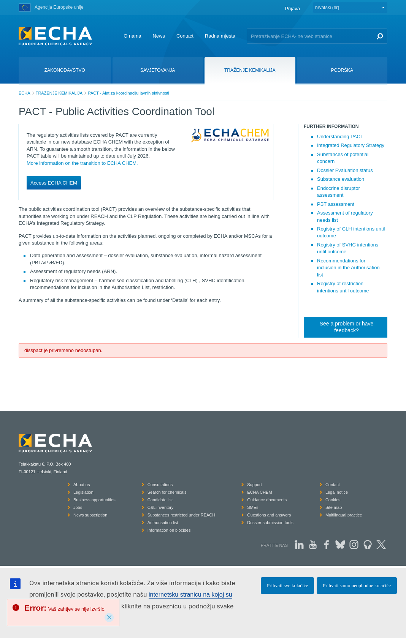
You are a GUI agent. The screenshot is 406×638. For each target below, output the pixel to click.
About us (81, 484)
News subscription (90, 515)
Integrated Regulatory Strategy (350, 145)
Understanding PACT (340, 136)
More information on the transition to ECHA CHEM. (82, 163)
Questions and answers (269, 515)
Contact (184, 36)
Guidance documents (267, 499)
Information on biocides (169, 530)
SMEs (252, 507)
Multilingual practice (343, 515)
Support (254, 484)
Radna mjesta (220, 36)
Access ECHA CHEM (53, 183)
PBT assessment (335, 204)
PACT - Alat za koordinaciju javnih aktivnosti (128, 93)
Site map (333, 507)
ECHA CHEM (259, 492)
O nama (132, 36)
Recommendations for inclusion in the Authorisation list (348, 268)
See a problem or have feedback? (347, 327)
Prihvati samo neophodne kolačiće (357, 585)
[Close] (109, 617)
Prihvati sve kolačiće (287, 585)
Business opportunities (94, 499)
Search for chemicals (167, 492)
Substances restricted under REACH (181, 515)
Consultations (160, 484)
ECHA (24, 93)
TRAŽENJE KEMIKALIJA (59, 93)
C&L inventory (160, 507)
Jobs (77, 507)
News (158, 36)
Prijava (292, 8)
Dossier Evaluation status (345, 170)
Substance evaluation (340, 179)
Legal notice (336, 492)
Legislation (83, 492)
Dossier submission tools (270, 522)
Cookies (333, 499)
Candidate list (160, 499)
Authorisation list (162, 522)
